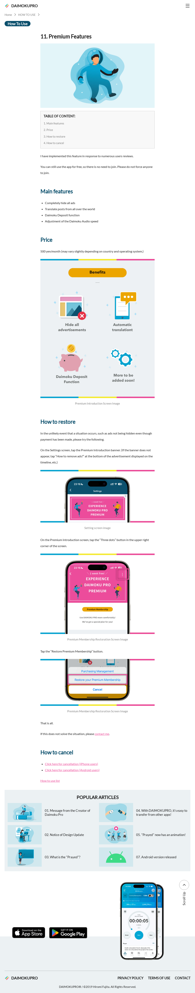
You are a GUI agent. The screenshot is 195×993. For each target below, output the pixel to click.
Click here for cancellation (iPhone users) (71, 764)
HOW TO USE (27, 14)
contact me (102, 734)
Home (8, 14)
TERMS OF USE (159, 978)
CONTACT (182, 978)
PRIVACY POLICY (130, 978)
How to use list (50, 780)
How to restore (55, 136)
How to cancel (55, 143)
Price (49, 129)
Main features (55, 123)
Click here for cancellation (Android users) (72, 770)
